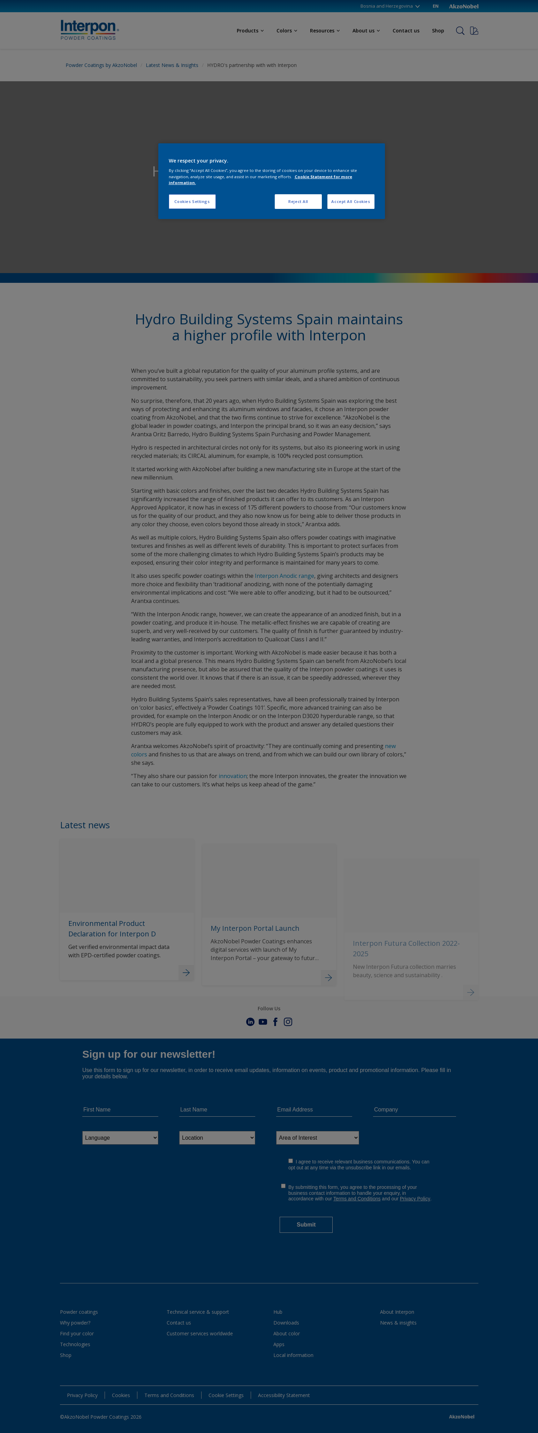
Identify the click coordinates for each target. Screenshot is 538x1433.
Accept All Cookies (350, 201)
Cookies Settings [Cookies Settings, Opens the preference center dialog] (192, 201)
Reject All (298, 201)
